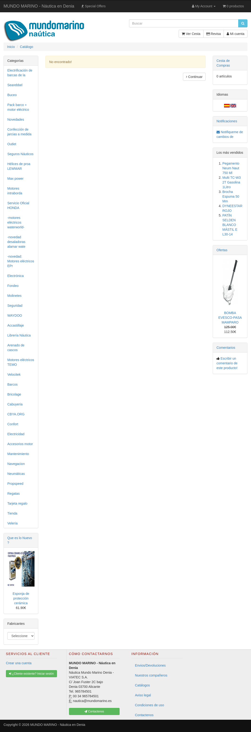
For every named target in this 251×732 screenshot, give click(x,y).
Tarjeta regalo (17, 503)
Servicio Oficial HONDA (18, 205)
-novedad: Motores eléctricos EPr (20, 261)
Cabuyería (15, 404)
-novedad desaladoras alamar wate (16, 241)
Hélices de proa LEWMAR (18, 166)
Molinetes (14, 296)
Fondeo (12, 286)
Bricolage (14, 394)
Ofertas (221, 250)
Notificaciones (226, 121)
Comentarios (225, 347)
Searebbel (14, 85)
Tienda (12, 513)
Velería (12, 523)
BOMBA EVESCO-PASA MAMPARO (230, 317)
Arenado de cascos (15, 347)
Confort (12, 424)
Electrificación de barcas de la (19, 72)
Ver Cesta (191, 34)
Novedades (15, 119)
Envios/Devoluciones (150, 665)
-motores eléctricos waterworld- (15, 222)
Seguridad (14, 305)
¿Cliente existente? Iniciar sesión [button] (31, 673)
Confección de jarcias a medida (19, 132)
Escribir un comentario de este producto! (227, 363)
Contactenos (144, 715)
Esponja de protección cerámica (21, 598)
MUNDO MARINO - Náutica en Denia (39, 6)
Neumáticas (16, 474)
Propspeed (15, 483)
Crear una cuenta (18, 663)
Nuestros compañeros (151, 675)
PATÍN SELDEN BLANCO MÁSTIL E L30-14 (229, 224)
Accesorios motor (20, 444)
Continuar (194, 77)
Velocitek (14, 374)
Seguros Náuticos (20, 154)
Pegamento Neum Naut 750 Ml (230, 168)
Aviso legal (143, 695)
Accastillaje (15, 325)
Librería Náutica (19, 335)
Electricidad (15, 434)
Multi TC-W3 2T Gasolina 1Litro (231, 182)
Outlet (11, 144)
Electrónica (15, 276)
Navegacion (16, 464)
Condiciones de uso (149, 705)
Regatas (13, 493)
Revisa (213, 34)
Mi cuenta (235, 34)
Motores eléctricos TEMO (20, 362)
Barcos (12, 384)
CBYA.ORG (16, 414)
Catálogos (142, 685)
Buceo (12, 95)
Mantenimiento (18, 454)
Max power (15, 178)
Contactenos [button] (94, 711)
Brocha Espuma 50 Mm (230, 196)
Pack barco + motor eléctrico (18, 107)
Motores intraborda (14, 191)
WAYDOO (14, 315)
